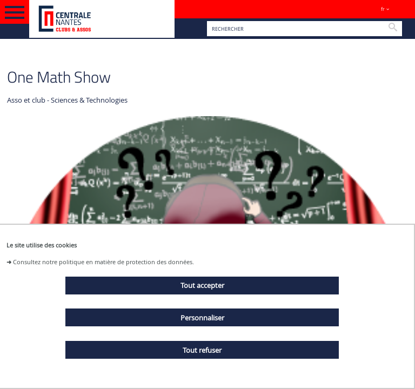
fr (383, 8)
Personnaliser (202, 318)
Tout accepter (202, 285)
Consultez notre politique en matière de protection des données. (103, 262)
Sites (401, 8)
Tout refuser (202, 350)
